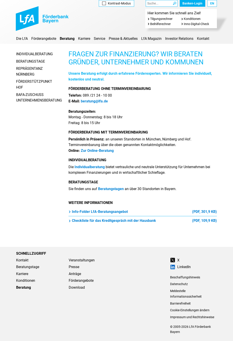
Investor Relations (179, 38)
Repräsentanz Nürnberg (29, 71)
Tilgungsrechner (161, 19)
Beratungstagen (111, 189)
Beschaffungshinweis (185, 277)
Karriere (84, 38)
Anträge (75, 274)
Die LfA (22, 38)
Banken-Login (192, 3)
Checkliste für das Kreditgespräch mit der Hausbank (142, 221)
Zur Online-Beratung (97, 150)
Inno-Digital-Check (196, 24)
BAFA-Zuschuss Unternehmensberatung (39, 98)
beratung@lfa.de (94, 101)
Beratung (67, 38)
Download (77, 287)
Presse (74, 267)
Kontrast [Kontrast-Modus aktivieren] (116, 3)
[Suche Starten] (174, 3)
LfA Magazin (151, 38)
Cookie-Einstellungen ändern (189, 310)
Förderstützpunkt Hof (34, 84)
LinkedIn (180, 267)
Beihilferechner (160, 24)
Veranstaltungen (82, 260)
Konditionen (192, 19)
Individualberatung (34, 54)
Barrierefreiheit (180, 303)
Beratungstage (30, 61)
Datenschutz (179, 284)
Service (99, 38)
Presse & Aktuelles (123, 38)
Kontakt (203, 38)
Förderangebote (43, 38)
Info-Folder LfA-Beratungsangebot (142, 212)
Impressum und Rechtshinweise (192, 317)
